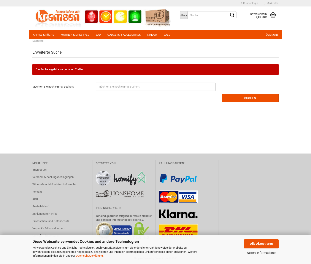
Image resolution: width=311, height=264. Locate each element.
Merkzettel (272, 3)
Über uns (272, 34)
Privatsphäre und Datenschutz (50, 221)
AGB (35, 199)
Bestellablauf (40, 206)
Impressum (39, 169)
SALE (166, 34)
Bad (98, 34)
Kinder (152, 34)
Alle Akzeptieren (261, 243)
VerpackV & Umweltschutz (48, 228)
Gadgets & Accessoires (124, 34)
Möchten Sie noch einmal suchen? (53, 86)
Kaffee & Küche (43, 34)
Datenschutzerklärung (89, 255)
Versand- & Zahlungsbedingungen (53, 177)
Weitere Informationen (261, 252)
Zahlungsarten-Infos (44, 213)
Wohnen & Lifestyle (74, 34)
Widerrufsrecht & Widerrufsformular (54, 184)
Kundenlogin (249, 3)
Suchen (250, 98)
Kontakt (37, 191)
